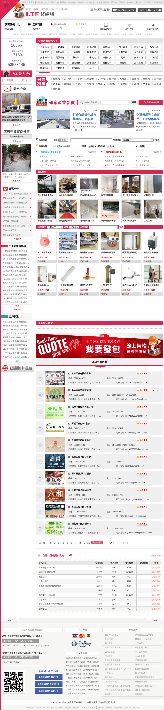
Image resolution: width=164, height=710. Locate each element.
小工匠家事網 (152, 29)
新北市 (79, 79)
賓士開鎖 (43, 156)
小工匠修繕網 (141, 652)
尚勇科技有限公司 (112, 647)
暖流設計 (139, 694)
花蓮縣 (135, 84)
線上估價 (14, 26)
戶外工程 (107, 52)
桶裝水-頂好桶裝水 (143, 639)
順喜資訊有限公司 (112, 635)
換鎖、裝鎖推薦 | (143, 161)
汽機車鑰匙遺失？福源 (114, 161)
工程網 (23, 2)
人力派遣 (138, 52)
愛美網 (114, 2)
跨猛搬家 (109, 656)
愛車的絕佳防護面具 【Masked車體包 (119, 669)
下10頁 (111, 543)
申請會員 (40, 26)
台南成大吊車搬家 (112, 660)
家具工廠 (138, 62)
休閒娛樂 (44, 62)
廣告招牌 (91, 62)
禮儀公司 (107, 62)
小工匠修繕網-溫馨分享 (49, 691)
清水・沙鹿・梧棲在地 (114, 156)
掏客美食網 (140, 673)
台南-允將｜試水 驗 (48, 161)
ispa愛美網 (140, 656)
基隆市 (56, 79)
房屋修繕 (44, 47)
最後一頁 (97, 542)
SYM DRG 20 (77, 156)
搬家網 (81, 2)
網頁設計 (118, 707)
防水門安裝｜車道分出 (49, 165)
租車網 (89, 2)
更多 (17, 306)
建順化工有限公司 (112, 664)
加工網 (40, 2)
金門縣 (56, 89)
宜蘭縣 (124, 79)
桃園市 (90, 79)
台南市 (101, 84)
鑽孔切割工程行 (142, 647)
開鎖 (123, 57)
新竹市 (101, 79)
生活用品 (154, 57)
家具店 (123, 62)
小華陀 (147, 2)
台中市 (146, 79)
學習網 (106, 2)
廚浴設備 (138, 47)
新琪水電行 (110, 639)
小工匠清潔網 (111, 681)
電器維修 (60, 57)
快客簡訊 (109, 673)
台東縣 (146, 84)
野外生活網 (157, 2)
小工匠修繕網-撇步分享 (49, 677)
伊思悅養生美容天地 (144, 635)
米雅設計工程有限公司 (145, 686)
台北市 (67, 79)
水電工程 (44, 52)
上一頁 (42, 543)
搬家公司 (44, 57)
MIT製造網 (49, 2)
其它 (91, 68)
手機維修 (60, 68)
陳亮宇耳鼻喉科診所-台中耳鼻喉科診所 (119, 690)
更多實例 (16, 181)
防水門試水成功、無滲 (80, 165)
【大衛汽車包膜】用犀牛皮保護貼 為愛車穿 (119, 686)
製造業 (76, 57)
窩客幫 (15, 2)
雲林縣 (67, 84)
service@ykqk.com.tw (39, 645)
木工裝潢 (123, 47)
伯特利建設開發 (142, 669)
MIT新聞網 (61, 2)
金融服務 (76, 62)
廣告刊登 (129, 29)
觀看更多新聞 (153, 102)
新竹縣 (112, 79)
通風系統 (76, 68)
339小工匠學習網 (142, 690)
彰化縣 (56, 84)
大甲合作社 (140, 643)
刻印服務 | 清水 (142, 156)
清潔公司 (154, 52)
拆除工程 (154, 47)
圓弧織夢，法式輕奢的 (80, 161)
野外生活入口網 (142, 664)
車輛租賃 (107, 57)
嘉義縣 (90, 84)
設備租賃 (76, 52)
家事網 (31, 2)
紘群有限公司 (141, 681)
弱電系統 (44, 68)
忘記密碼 (9, 80)
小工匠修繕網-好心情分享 (49, 684)
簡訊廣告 (109, 643)
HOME (10, 620)
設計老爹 (6, 2)
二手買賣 (91, 57)
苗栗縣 (135, 79)
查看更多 (92, 152)
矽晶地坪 (154, 62)
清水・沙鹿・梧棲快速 (114, 165)
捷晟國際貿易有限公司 (145, 677)
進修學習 (60, 62)
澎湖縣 (157, 84)
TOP (155, 620)
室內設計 (107, 47)
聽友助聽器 (110, 677)
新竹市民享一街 (142, 165)
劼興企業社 (110, 652)
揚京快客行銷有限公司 (99, 702)
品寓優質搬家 (141, 660)
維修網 (98, 2)
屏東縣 (124, 84)
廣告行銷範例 (106, 29)
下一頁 (126, 543)
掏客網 (139, 2)
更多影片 (16, 125)
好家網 (130, 2)
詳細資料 (156, 567)
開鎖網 (122, 2)
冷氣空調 (91, 47)
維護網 (68, 707)
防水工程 (91, 52)
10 (88, 542)
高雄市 (112, 84)
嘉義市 (79, 84)
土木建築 (60, 47)
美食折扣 (138, 57)
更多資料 (17, 309)
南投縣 (157, 79)
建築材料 (60, 52)
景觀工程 (123, 52)
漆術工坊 (109, 694)
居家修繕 (76, 47)
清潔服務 (72, 2)
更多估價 (156, 555)
